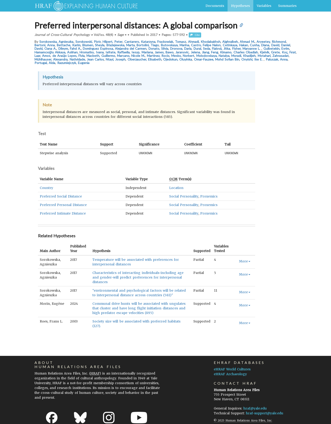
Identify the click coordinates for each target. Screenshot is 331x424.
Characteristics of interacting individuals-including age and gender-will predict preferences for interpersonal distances (137, 277)
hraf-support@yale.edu (264, 413)
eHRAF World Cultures (232, 369)
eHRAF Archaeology (230, 374)
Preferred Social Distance (61, 196)
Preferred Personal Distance (63, 205)
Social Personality (183, 196)
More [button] (244, 261)
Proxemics (208, 196)
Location (176, 188)
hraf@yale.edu (255, 408)
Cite (195, 35)
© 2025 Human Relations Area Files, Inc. (243, 420)
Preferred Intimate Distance (63, 213)
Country (46, 188)
